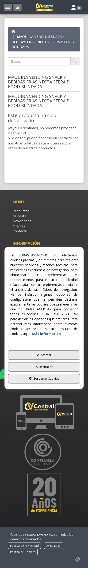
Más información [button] (46, 333)
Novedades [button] (22, 221)
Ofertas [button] (19, 226)
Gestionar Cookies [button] (44, 379)
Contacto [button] (20, 231)
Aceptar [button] (44, 355)
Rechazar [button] (44, 367)
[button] (44, 7)
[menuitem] (44, 211)
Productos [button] (21, 211)
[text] (39, 61)
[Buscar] (75, 61)
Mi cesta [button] (19, 216)
